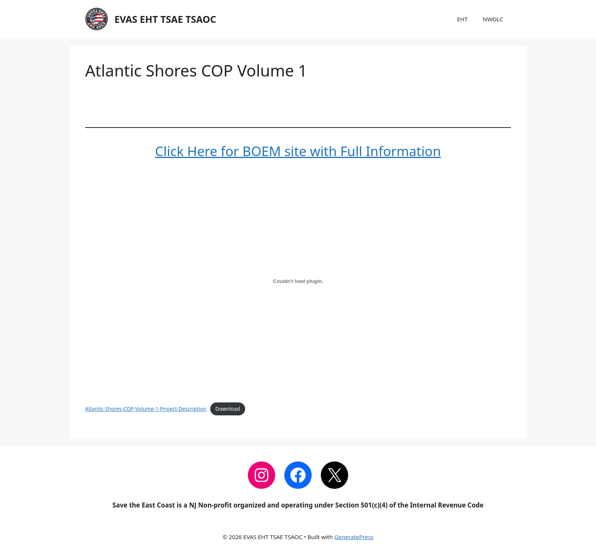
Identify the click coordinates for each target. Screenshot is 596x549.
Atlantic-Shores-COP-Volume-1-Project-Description (145, 408)
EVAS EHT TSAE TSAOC (165, 19)
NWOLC (493, 19)
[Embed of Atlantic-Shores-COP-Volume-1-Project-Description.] (298, 281)
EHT (462, 19)
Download (228, 408)
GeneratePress (353, 537)
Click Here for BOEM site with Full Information (298, 151)
